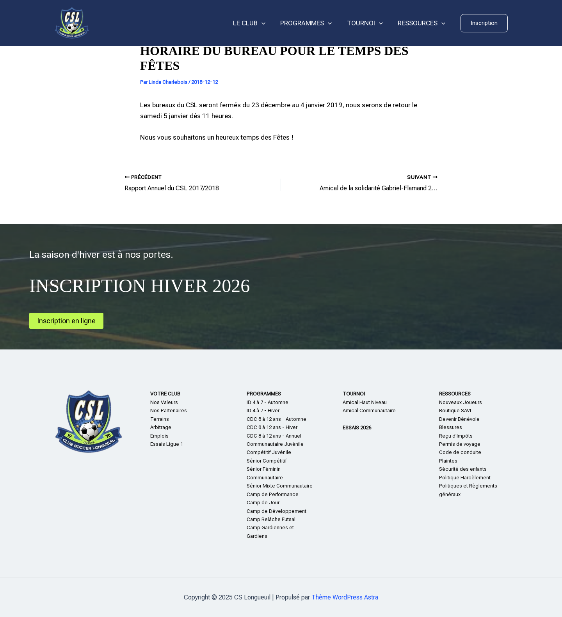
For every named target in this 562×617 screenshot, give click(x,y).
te (452, 461)
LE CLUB (254, 23)
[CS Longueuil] (71, 23)
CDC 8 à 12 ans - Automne (276, 419)
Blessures (450, 427)
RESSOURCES (422, 23)
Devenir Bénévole (459, 419)
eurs (477, 402)
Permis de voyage (459, 444)
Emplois (159, 436)
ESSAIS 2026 (357, 428)
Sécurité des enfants (463, 469)
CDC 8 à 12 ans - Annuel (274, 436)
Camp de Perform (267, 494)
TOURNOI (367, 23)
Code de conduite (460, 452)
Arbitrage (160, 427)
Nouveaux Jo (454, 402)
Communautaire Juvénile (275, 444)
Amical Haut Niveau (365, 402)
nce (294, 494)
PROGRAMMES (310, 23)
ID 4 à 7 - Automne (267, 402)
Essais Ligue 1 (166, 444)
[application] (267, 23)
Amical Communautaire (369, 410)
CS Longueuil (129, 23)
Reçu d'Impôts (456, 436)
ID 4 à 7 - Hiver (263, 410)
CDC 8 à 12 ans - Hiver (272, 427)
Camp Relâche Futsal (271, 519)
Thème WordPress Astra (344, 597)
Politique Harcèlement (465, 477)
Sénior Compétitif (266, 461)
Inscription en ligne (66, 321)
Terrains (159, 419)
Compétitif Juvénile (269, 452)
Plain (444, 461)
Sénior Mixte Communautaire (280, 486)
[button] (484, 23)
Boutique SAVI (455, 410)
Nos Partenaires (168, 410)
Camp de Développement (276, 511)
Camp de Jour (263, 502)
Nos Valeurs (164, 402)
